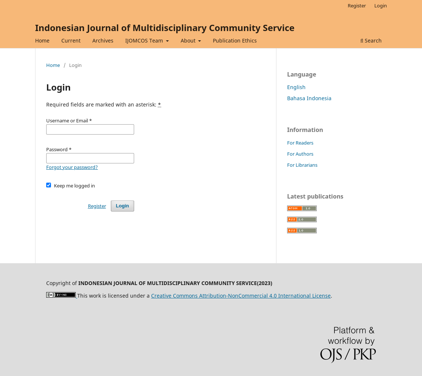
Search (371, 40)
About (189, 40)
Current (71, 40)
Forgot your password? (72, 167)
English (296, 87)
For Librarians (302, 165)
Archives (102, 40)
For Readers (300, 142)
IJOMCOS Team (144, 40)
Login (380, 5)
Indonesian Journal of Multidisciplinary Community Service (165, 27)
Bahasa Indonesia (309, 98)
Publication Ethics (235, 40)
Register (357, 5)
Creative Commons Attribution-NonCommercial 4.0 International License (241, 295)
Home (42, 40)
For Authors (300, 153)
